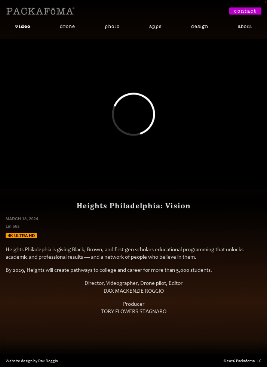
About (245, 26)
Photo (112, 26)
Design (199, 26)
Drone (67, 26)
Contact (245, 11)
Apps (155, 26)
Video (22, 26)
